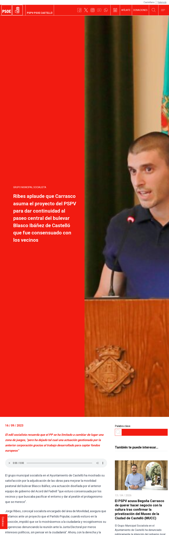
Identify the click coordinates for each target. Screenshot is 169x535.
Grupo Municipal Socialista (29, 187)
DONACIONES (140, 10)
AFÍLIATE (126, 10)
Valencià (161, 2)
